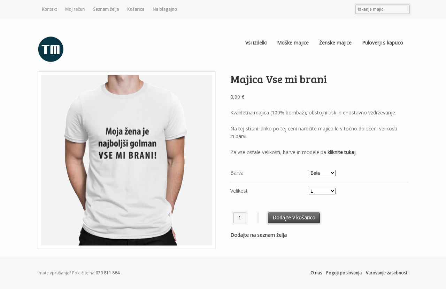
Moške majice (293, 42)
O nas (316, 273)
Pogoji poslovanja (344, 273)
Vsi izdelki (256, 42)
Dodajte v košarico (293, 217)
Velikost (239, 190)
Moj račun (75, 9)
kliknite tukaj (341, 152)
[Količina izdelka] (239, 217)
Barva (237, 172)
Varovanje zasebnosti (387, 273)
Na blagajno (165, 9)
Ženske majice (335, 42)
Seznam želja (106, 9)
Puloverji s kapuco (382, 42)
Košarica (135, 9)
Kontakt (49, 9)
